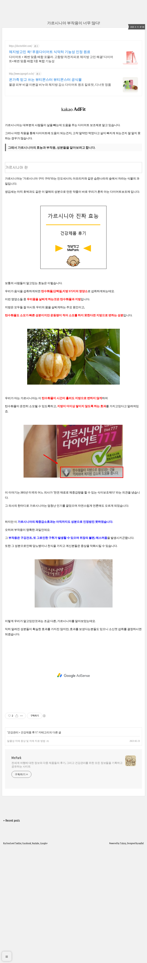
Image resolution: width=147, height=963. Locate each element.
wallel (141, 957)
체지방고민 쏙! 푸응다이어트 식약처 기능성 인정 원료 (49, 52)
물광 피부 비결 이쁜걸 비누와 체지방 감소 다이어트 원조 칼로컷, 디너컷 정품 (60, 84)
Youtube (35, 957)
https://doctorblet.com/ (20, 45)
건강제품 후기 (29, 846)
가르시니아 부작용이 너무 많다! (73, 23)
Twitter (18, 957)
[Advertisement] (37, 181)
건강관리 (13, 846)
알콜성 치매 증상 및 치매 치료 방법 (26, 855)
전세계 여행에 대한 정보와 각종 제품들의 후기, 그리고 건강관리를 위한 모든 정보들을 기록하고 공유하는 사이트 (66, 879)
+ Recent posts (11, 935)
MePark (16, 872)
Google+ (44, 957)
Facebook (26, 957)
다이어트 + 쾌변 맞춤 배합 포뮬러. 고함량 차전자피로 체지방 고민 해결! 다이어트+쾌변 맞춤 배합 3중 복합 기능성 (61, 59)
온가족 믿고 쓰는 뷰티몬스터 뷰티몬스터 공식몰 (45, 79)
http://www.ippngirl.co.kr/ (21, 73)
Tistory (123, 957)
